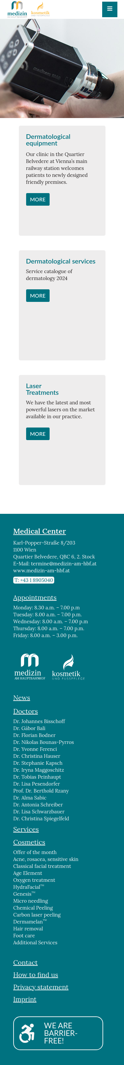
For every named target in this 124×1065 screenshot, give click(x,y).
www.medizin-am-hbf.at (41, 570)
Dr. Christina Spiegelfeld (41, 818)
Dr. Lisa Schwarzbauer (39, 811)
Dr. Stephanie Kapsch (37, 763)
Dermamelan (30, 921)
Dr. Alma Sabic (29, 798)
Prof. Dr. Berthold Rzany (41, 791)
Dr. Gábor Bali (29, 728)
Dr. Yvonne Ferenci (35, 749)
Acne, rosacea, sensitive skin (45, 859)
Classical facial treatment (42, 866)
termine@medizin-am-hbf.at (64, 563)
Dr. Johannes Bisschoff (39, 721)
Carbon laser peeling (37, 915)
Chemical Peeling (33, 908)
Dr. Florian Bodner (34, 735)
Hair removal (28, 928)
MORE (38, 199)
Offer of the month (35, 852)
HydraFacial (28, 886)
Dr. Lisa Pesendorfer (36, 784)
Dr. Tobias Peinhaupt (37, 777)
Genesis (24, 893)
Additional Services (35, 942)
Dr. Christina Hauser (36, 756)
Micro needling (30, 901)
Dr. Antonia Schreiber (38, 804)
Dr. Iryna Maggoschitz (38, 770)
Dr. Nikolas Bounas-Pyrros (43, 742)
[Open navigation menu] (109, 9)
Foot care (24, 935)
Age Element (27, 873)
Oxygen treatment (34, 880)
